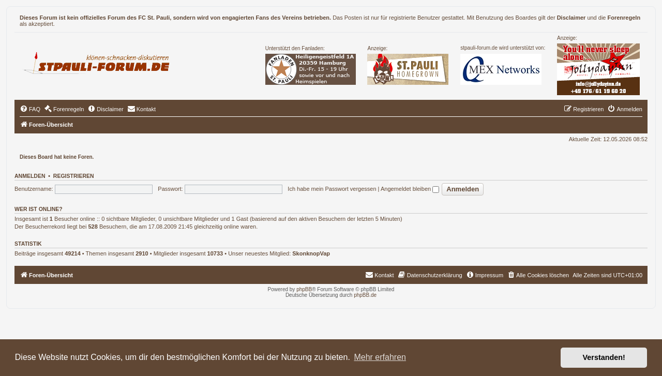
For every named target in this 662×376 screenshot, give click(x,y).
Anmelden (30, 176)
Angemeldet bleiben (410, 189)
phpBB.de (365, 295)
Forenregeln (624, 17)
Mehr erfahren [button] (380, 357)
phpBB (304, 289)
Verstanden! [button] (604, 357)
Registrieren (73, 176)
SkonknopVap (311, 253)
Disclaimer (571, 17)
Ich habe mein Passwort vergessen (332, 189)
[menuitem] (30, 109)
